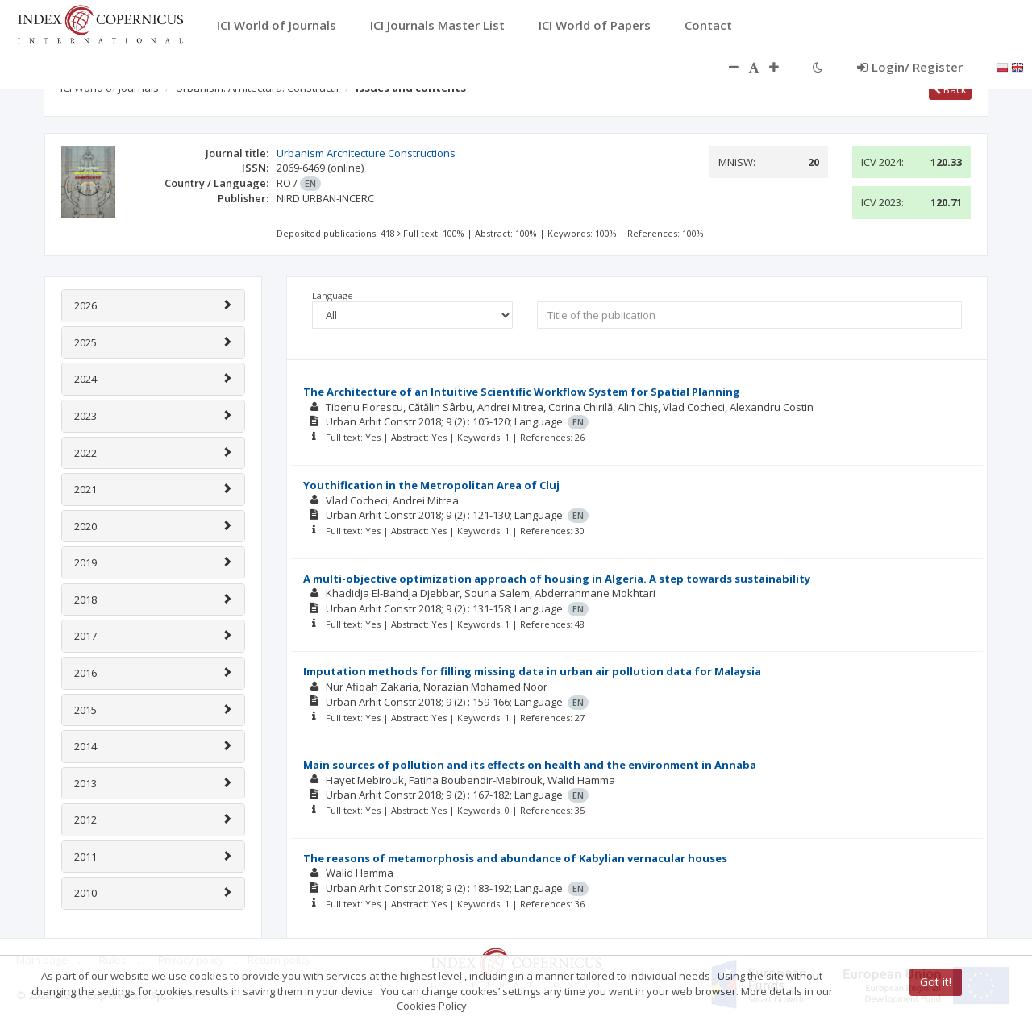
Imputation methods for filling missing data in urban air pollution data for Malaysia (532, 671)
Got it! (935, 982)
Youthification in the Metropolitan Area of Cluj (431, 485)
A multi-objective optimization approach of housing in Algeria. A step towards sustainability (556, 578)
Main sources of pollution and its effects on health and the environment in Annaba (529, 764)
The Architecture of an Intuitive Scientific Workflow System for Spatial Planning (521, 391)
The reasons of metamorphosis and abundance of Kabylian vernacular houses (515, 858)
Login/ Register (910, 67)
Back (950, 89)
